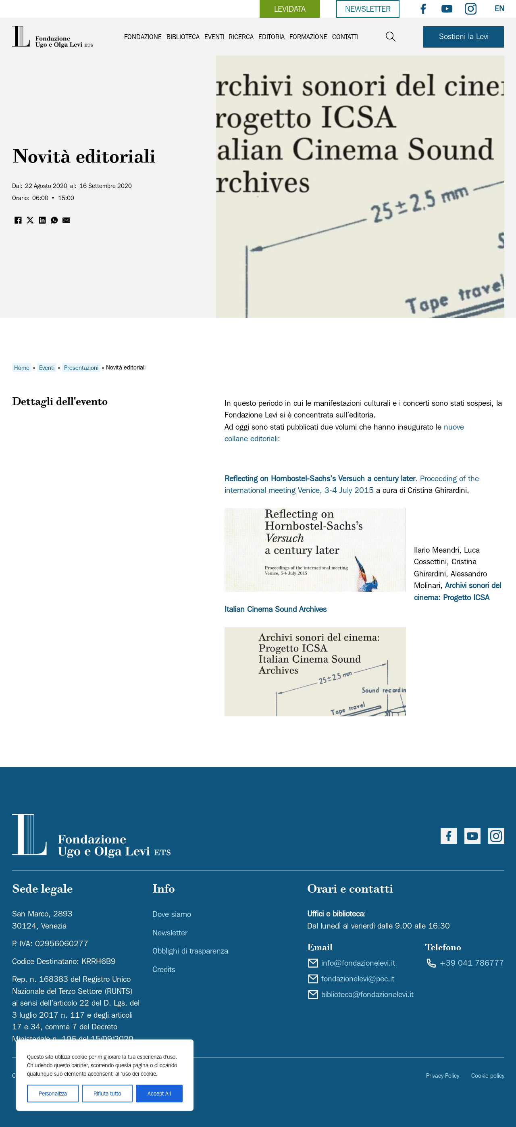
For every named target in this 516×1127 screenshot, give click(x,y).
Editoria (271, 37)
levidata (290, 9)
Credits (163, 969)
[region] (105, 1075)
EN (499, 8)
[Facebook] (18, 220)
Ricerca (241, 37)
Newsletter (368, 9)
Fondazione (143, 37)
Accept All (159, 1093)
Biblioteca (183, 37)
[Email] (66, 220)
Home (21, 367)
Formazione (308, 37)
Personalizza (53, 1093)
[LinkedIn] (42, 220)
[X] (30, 220)
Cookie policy (487, 1075)
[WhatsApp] (54, 220)
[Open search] (391, 37)
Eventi (214, 37)
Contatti (345, 37)
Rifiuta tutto (107, 1093)
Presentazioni (81, 367)
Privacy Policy (442, 1075)
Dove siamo (171, 914)
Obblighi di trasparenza (190, 951)
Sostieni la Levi (464, 36)
